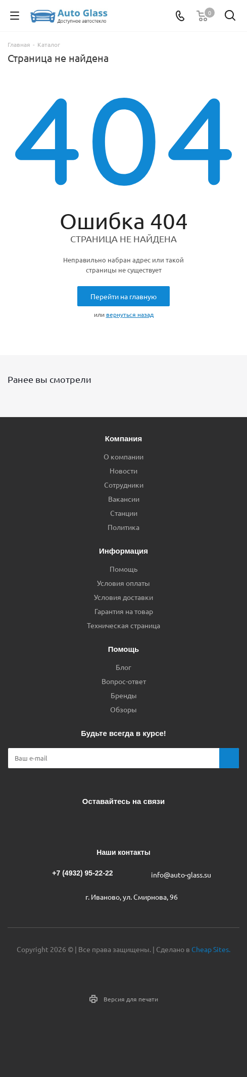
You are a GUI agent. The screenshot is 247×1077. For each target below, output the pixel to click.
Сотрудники (123, 484)
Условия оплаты (123, 582)
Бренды (124, 695)
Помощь (123, 568)
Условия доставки (123, 596)
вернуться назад (130, 314)
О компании (123, 456)
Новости (123, 470)
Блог (123, 666)
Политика (123, 526)
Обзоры (123, 709)
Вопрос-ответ (124, 681)
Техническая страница (123, 625)
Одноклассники (134, 825)
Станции (123, 512)
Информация (123, 551)
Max (159, 825)
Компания (123, 438)
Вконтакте (83, 825)
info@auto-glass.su (181, 874)
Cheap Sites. (210, 949)
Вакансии (123, 498)
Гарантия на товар (123, 611)
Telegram (108, 825)
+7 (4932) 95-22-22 (82, 873)
